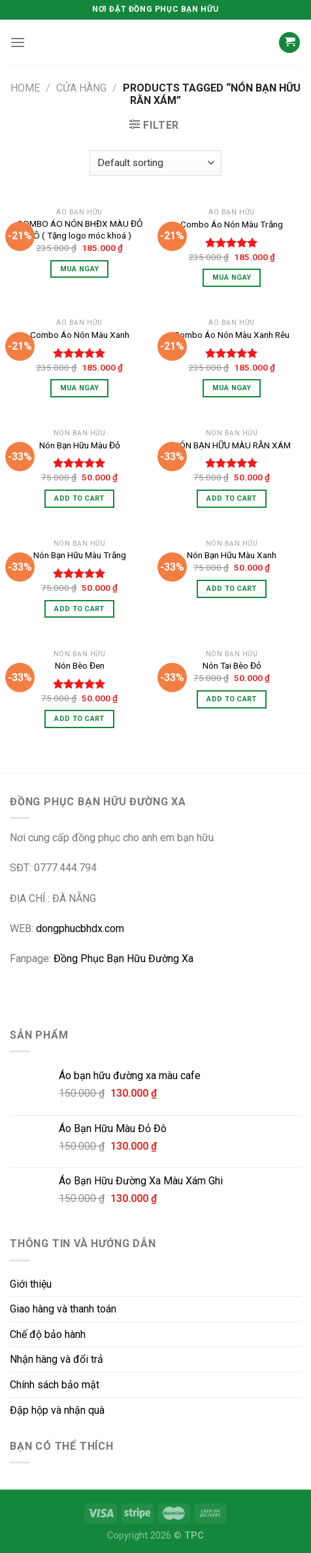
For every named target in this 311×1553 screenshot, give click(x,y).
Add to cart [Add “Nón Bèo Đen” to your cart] (79, 718)
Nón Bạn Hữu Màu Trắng (79, 555)
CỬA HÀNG (81, 88)
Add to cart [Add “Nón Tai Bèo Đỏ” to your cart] (231, 699)
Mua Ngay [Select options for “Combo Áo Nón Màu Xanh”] (79, 388)
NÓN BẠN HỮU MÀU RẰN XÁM (232, 445)
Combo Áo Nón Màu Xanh (79, 334)
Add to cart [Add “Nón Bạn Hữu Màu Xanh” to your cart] (231, 588)
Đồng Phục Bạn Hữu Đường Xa (123, 958)
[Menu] (17, 42)
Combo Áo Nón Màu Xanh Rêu (231, 334)
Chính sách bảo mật (54, 1384)
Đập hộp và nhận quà (57, 1410)
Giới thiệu (31, 1284)
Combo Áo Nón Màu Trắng (231, 224)
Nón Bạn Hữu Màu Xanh (231, 555)
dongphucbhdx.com (80, 928)
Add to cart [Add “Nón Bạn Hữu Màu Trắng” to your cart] (79, 609)
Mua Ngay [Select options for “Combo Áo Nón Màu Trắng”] (232, 277)
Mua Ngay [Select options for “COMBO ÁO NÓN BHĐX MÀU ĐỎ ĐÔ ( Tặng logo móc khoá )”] (79, 269)
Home (25, 88)
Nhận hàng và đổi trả (56, 1359)
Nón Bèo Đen (80, 665)
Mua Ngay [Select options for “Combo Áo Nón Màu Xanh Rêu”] (232, 388)
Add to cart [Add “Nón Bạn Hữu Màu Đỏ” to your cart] (79, 498)
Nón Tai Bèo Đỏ (232, 665)
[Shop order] (155, 163)
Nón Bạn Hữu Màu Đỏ (79, 445)
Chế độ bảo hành (48, 1334)
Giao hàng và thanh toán (63, 1309)
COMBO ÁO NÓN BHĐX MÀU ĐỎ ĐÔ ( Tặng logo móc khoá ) (79, 229)
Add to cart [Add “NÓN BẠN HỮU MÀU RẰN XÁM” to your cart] (231, 498)
